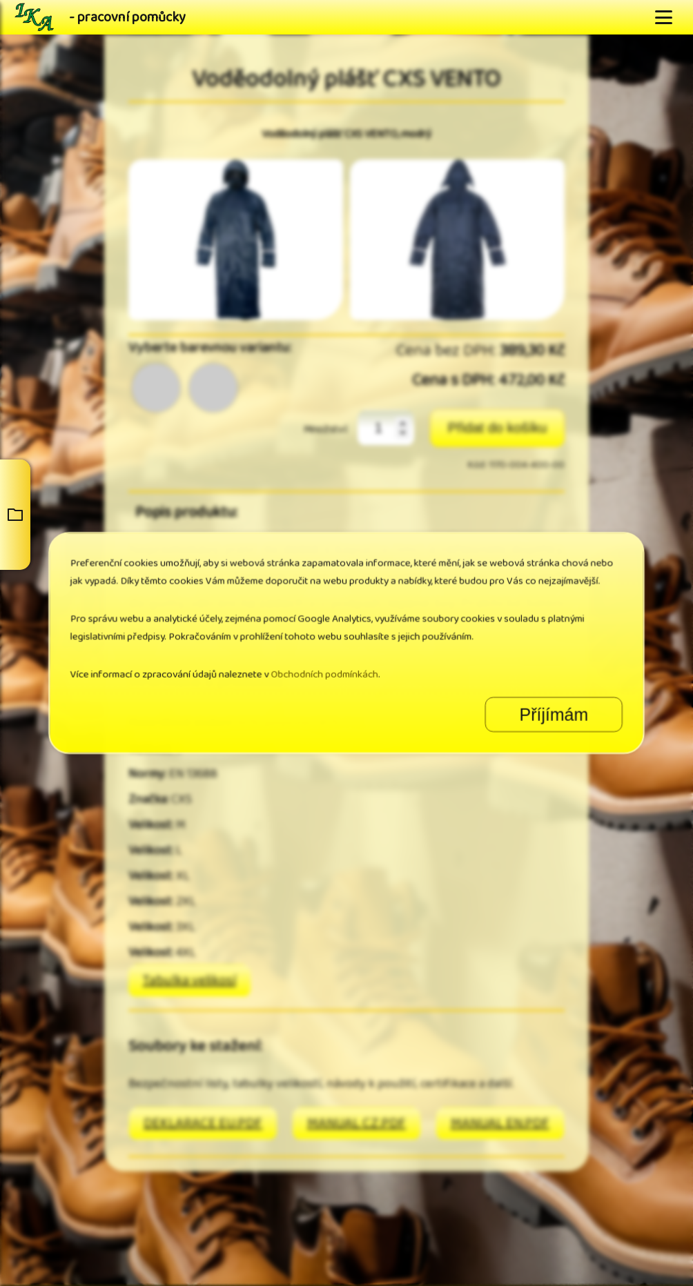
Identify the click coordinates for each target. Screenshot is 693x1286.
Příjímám (467, 684)
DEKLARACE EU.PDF (203, 1123)
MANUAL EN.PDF (500, 1123)
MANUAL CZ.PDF (356, 1123)
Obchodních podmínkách (333, 661)
